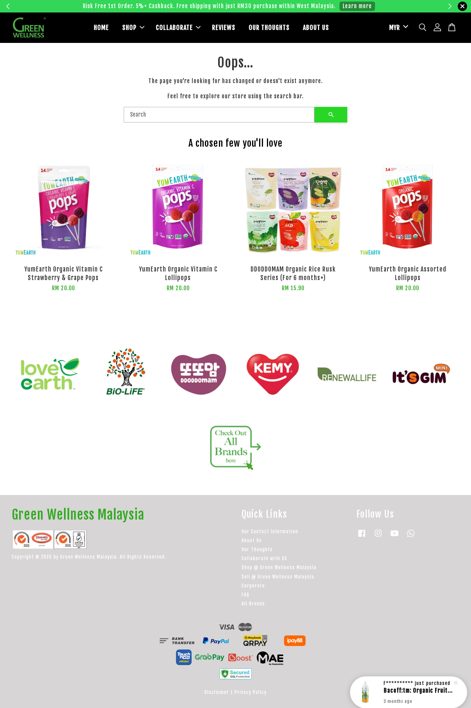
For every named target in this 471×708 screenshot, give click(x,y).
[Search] (219, 114)
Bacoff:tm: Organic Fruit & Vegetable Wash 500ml (418, 689)
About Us (252, 540)
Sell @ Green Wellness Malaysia (278, 577)
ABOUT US (316, 28)
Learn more (357, 6)
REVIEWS (223, 28)
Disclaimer (216, 692)
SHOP (133, 28)
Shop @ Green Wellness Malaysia (279, 567)
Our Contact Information (270, 531)
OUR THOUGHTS (269, 28)
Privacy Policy (251, 692)
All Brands (253, 604)
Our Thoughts (257, 549)
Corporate (253, 586)
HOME (101, 28)
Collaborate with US (264, 558)
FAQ (245, 595)
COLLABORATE (178, 28)
